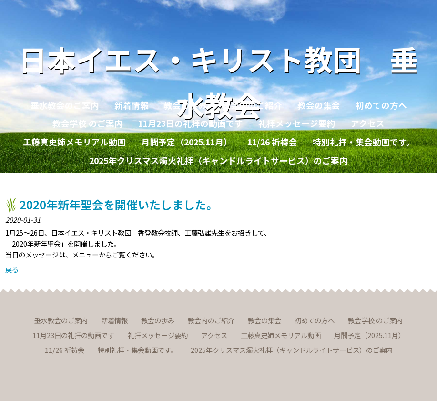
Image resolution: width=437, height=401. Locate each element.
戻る (12, 269)
